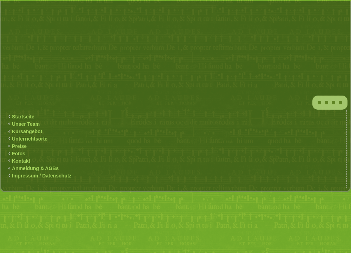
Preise (19, 146)
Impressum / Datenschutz (42, 176)
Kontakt (21, 161)
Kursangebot (27, 131)
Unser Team (26, 124)
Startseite (23, 116)
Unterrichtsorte (29, 139)
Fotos (18, 153)
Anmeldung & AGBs (35, 168)
